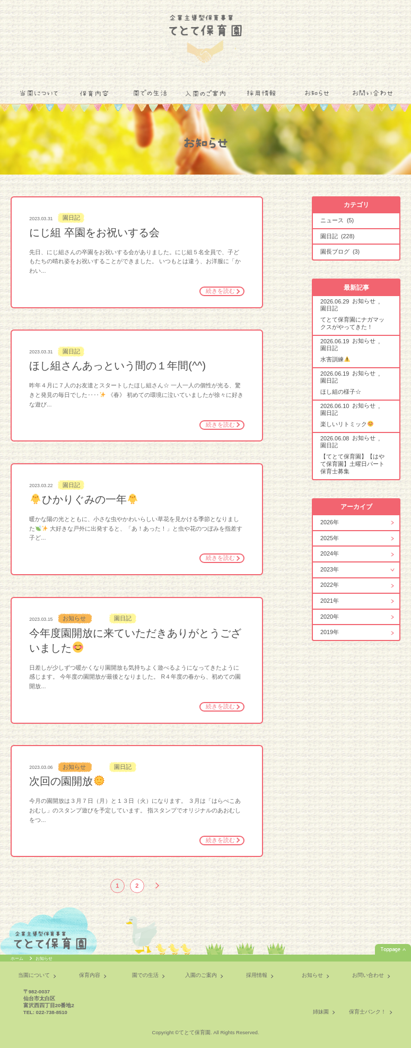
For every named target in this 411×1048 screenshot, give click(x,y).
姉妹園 (321, 1012)
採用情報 (261, 93)
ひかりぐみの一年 (84, 499)
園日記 (71, 218)
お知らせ (317, 93)
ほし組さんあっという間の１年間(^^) (117, 365)
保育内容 (94, 93)
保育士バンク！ (367, 1012)
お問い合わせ (372, 93)
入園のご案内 (205, 93)
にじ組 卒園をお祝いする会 (94, 232)
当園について (38, 93)
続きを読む (220, 291)
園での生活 (150, 93)
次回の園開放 (66, 781)
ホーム (17, 958)
